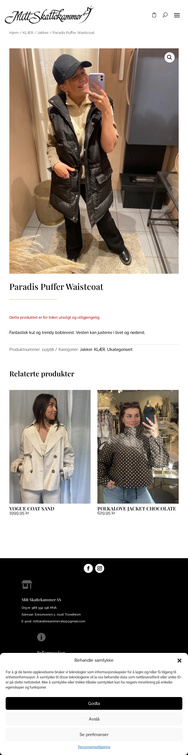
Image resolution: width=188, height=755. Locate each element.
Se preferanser (94, 734)
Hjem (14, 33)
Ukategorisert (120, 349)
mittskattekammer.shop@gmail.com (59, 621)
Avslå (94, 719)
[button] (179, 660)
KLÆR (28, 33)
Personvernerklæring (94, 747)
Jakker (43, 33)
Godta (94, 703)
